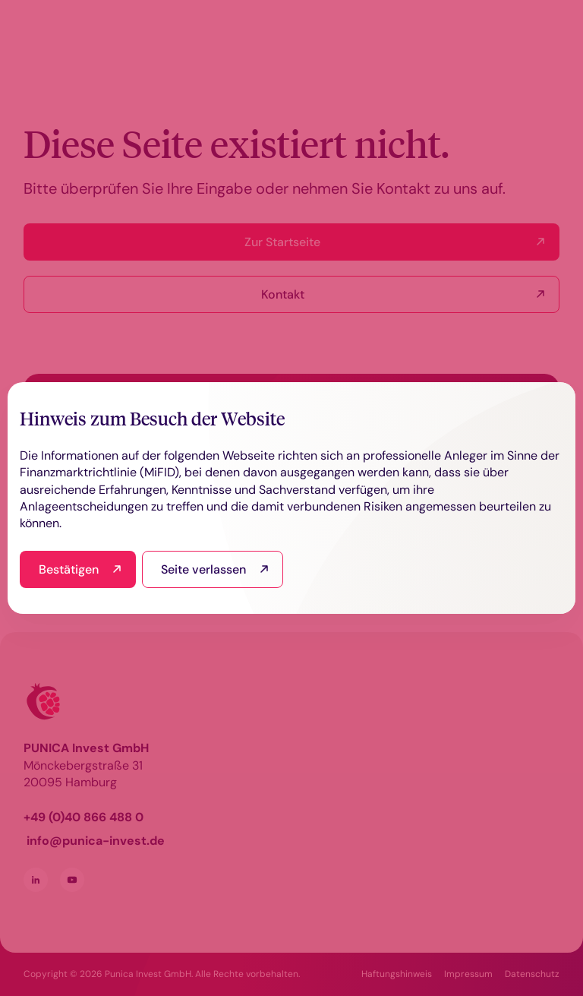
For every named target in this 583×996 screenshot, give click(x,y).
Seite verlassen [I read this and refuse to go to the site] (203, 569)
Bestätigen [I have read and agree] (69, 569)
